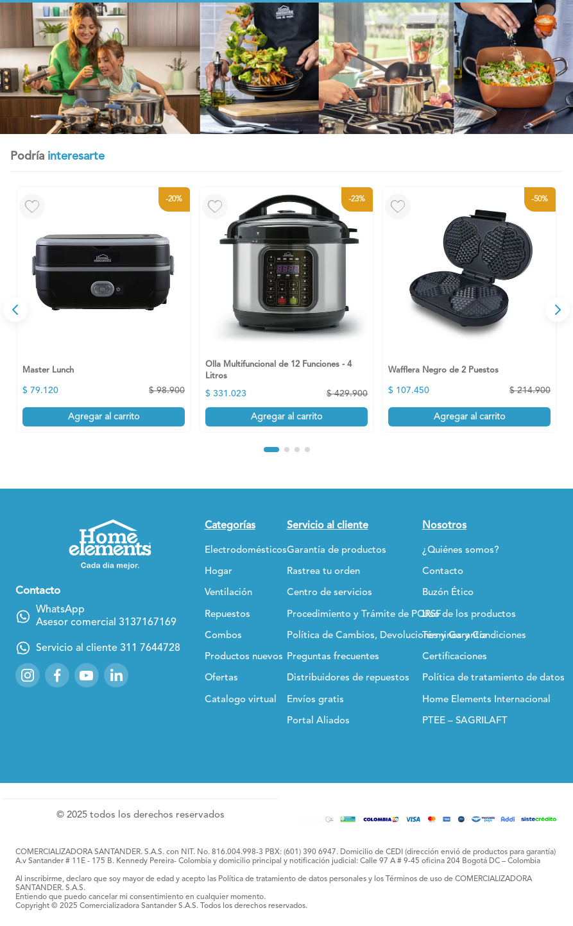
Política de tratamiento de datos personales (292, 879)
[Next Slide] (557, 310)
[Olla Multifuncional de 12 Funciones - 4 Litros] (286, 309)
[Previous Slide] (15, 310)
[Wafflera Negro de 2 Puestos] (469, 309)
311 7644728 (150, 648)
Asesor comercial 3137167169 (106, 623)
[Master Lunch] (103, 309)
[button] (271, 449)
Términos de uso (414, 879)
